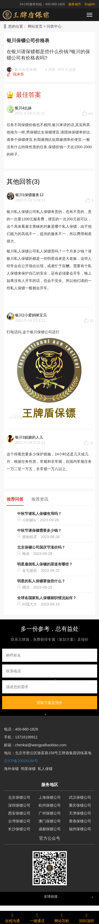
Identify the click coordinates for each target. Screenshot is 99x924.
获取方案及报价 (50, 703)
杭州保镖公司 (50, 805)
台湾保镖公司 (19, 821)
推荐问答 (15, 499)
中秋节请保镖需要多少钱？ (39, 530)
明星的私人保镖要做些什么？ (41, 581)
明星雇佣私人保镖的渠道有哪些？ (45, 564)
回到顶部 (86, 917)
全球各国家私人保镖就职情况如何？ (46, 598)
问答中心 (54, 26)
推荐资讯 (39, 499)
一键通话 (37, 917)
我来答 (18, 74)
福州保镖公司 (80, 829)
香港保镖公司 (80, 821)
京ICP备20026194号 (21, 761)
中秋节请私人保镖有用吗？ (39, 513)
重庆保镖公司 (80, 805)
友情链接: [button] (51, 896)
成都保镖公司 (50, 829)
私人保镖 (45, 769)
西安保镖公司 (19, 813)
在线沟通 (12, 917)
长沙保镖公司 (19, 829)
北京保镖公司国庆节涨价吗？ (41, 547)
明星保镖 (28, 769)
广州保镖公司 (50, 813)
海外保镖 (11, 769)
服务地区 (49, 784)
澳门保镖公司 (50, 821)
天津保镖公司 (80, 813)
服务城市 (74, 4)
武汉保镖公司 (80, 797)
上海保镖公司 (50, 797)
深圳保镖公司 (19, 805)
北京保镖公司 (19, 797)
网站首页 (35, 26)
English (90, 4)
